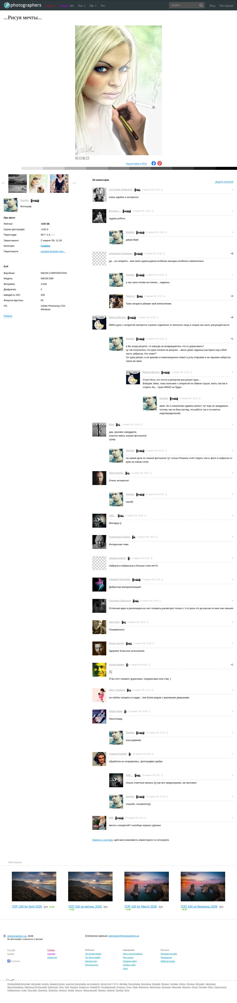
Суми (23, 990)
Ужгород (63, 990)
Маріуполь (143, 987)
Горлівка (174, 984)
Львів (135, 987)
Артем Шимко (116, 664)
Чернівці (119, 990)
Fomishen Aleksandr (120, 600)
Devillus (24, 200)
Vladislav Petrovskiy (120, 579)
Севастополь (220, 987)
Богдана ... (115, 210)
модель (45, 984)
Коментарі (52, 957)
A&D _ (112, 515)
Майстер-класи (168, 961)
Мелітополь (155, 987)
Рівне (210, 987)
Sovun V (130, 296)
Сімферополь (13, 990)
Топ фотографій (92, 957)
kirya (111, 424)
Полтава (203, 987)
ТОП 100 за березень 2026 (199, 906)
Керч (61, 987)
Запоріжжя (211, 984)
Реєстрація (226, 5)
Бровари (156, 984)
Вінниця (165, 984)
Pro (103, 5)
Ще (93, 5)
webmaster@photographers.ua (124, 936)
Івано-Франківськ (15, 987)
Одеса (195, 987)
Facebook (13, 961)
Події (125, 968)
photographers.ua (16, 936)
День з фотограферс (133, 954)
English (10, 954)
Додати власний (224, 181)
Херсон (78, 990)
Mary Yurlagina (117, 690)
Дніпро (182, 984)
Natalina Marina (117, 558)
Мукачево (166, 987)
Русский (11, 950)
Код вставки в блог (136, 163)
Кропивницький (108, 987)
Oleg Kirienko (116, 472)
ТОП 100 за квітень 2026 (85, 906)
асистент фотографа (76, 984)
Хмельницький (90, 990)
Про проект (128, 957)
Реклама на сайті (169, 954)
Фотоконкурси (91, 965)
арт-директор (93, 984)
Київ (67, 987)
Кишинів (74, 987)
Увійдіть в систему (102, 840)
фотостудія (106, 984)
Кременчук (84, 987)
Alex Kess (114, 622)
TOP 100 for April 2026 (27, 906)
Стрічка (50, 5)
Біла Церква (134, 984)
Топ (81, 5)
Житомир (200, 984)
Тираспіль (53, 990)
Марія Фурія (115, 711)
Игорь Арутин (116, 643)
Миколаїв (176, 987)
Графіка (45, 245)
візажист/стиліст (57, 984)
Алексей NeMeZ (118, 753)
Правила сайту (130, 961)
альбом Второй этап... (53, 251)
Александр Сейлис (119, 536)
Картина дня (91, 961)
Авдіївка (123, 984)
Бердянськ (146, 984)
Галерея (66, 5)
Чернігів (110, 990)
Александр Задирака (120, 253)
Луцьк (128, 987)
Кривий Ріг (95, 987)
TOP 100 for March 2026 (140, 906)
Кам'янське (53, 987)
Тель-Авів (32, 990)
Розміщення (166, 957)
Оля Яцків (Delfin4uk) (121, 189)
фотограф (36, 984)
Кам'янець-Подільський (36, 987)
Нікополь (186, 987)
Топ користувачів (93, 954)
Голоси (8, 316)
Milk (111, 817)
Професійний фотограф (18, 984)
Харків (71, 990)
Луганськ (120, 987)
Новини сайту (129, 965)
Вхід (212, 5)
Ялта (127, 990)
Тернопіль (42, 990)
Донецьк (190, 984)
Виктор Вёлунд (117, 317)
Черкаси (102, 990)
